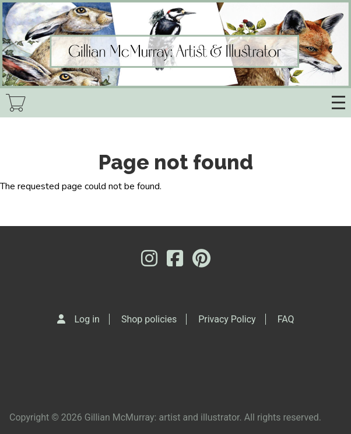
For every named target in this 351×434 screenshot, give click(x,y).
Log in (87, 319)
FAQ (286, 319)
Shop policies (149, 319)
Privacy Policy (227, 319)
